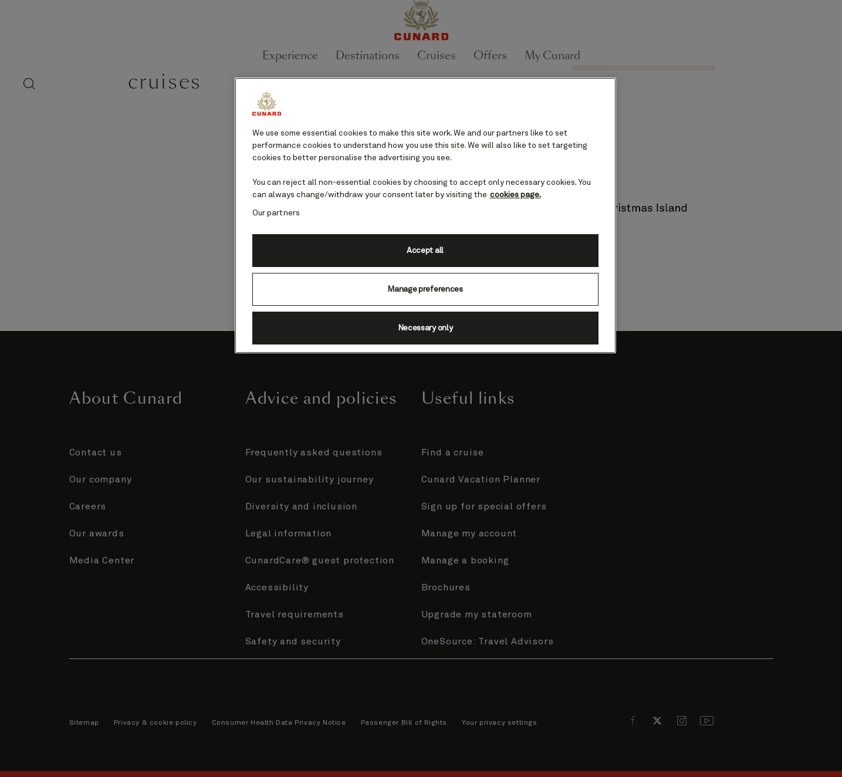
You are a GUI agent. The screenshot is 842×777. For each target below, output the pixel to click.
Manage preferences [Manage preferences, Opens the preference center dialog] (424, 289)
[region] (425, 215)
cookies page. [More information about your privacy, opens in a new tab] (515, 195)
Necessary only (425, 328)
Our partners (276, 213)
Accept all (425, 250)
